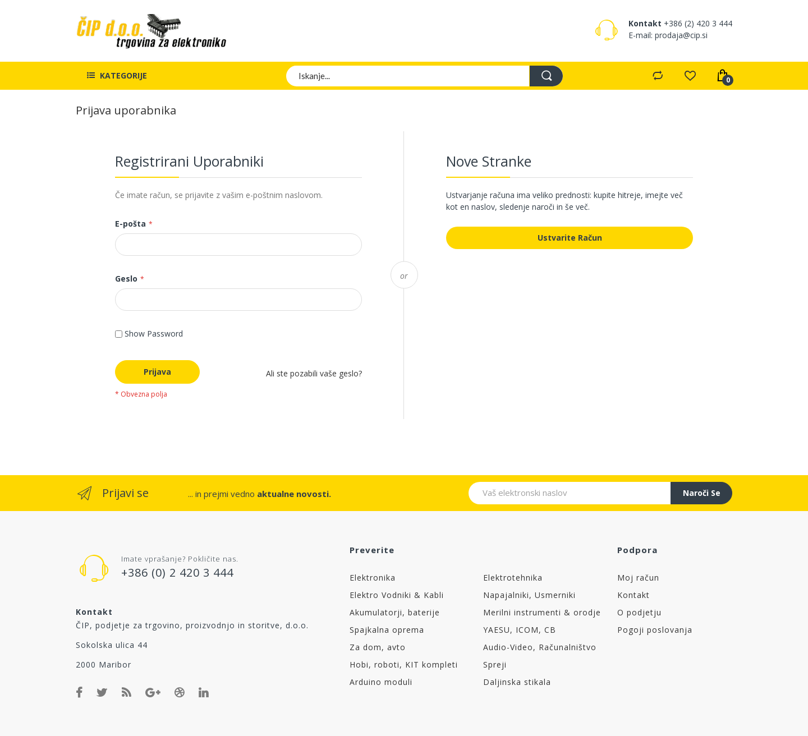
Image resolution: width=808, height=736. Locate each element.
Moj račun (638, 577)
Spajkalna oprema (387, 629)
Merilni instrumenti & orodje (542, 612)
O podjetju (639, 612)
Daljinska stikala (517, 682)
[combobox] (425, 76)
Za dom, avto (378, 647)
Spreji (495, 664)
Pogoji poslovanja (654, 629)
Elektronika (373, 577)
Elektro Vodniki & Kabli (397, 595)
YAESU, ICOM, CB (519, 629)
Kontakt (633, 595)
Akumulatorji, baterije (395, 612)
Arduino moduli (381, 682)
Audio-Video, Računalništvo (539, 647)
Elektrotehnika (513, 577)
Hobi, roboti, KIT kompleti (404, 664)
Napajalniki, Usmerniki (529, 595)
